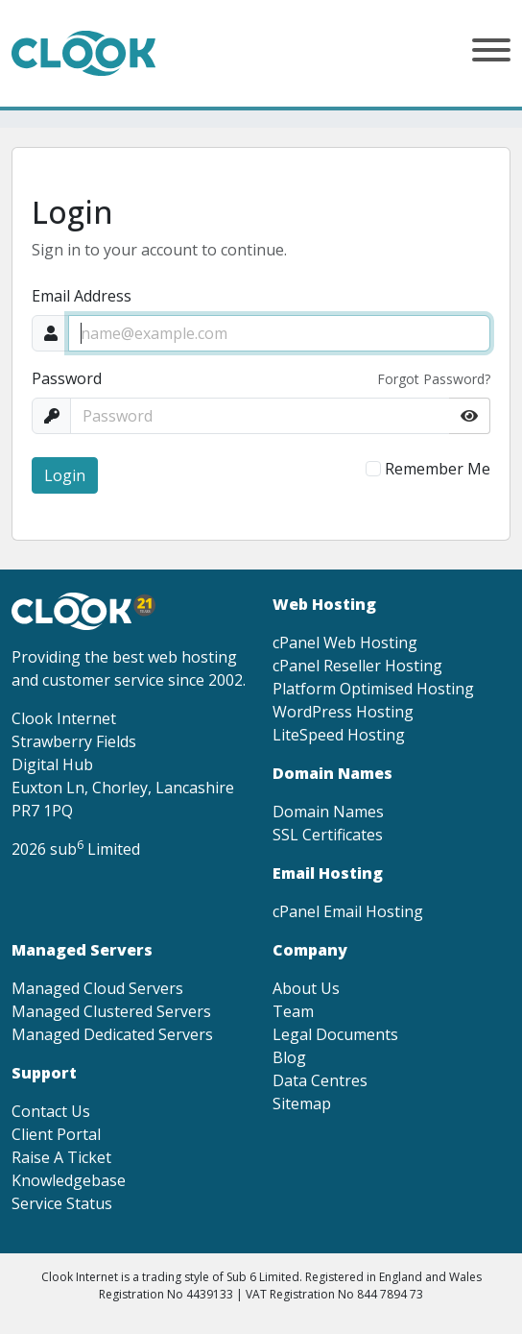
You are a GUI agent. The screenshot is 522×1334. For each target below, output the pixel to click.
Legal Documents (335, 1034)
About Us (306, 988)
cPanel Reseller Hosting (357, 665)
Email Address (81, 295)
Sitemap (302, 1103)
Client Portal (56, 1134)
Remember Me (437, 468)
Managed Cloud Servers (97, 988)
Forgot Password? (433, 379)
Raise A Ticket (61, 1157)
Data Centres (320, 1080)
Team (293, 1011)
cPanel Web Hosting (345, 642)
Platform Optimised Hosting (373, 688)
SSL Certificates (328, 834)
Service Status (62, 1203)
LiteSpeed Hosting (339, 734)
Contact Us (51, 1111)
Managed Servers (82, 949)
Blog (289, 1057)
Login (64, 475)
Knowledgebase (69, 1180)
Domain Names (328, 811)
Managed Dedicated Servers (112, 1034)
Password (67, 378)
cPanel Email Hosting (348, 911)
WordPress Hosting (343, 711)
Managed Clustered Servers (111, 1011)
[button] (491, 52)
